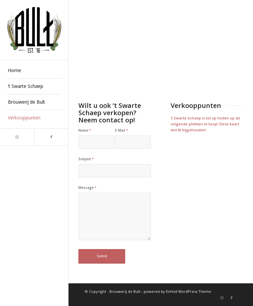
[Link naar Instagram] (17, 137)
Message (87, 187)
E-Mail (121, 130)
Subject (86, 159)
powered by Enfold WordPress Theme (177, 291)
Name (84, 130)
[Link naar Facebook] (51, 137)
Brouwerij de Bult (124, 291)
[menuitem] (34, 71)
